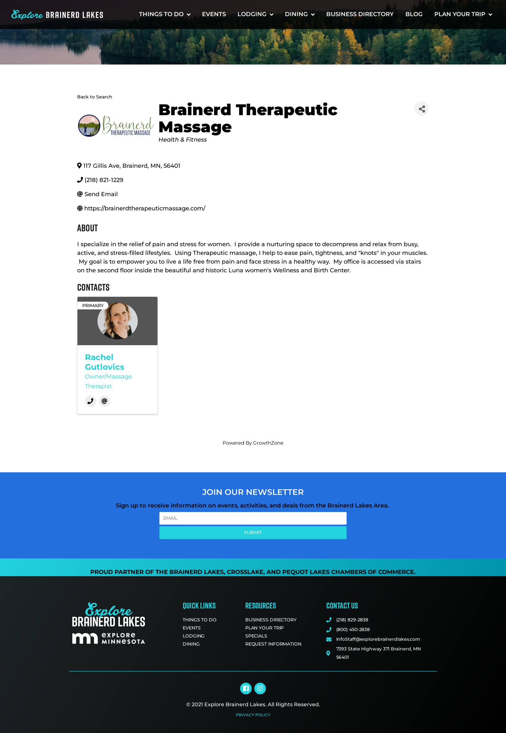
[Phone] (90, 401)
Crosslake (245, 572)
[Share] (421, 108)
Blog (414, 14)
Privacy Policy (253, 714)
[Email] (104, 401)
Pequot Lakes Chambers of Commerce (348, 572)
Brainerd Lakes (196, 572)
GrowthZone (268, 443)
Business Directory (360, 14)
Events (214, 14)
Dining (300, 14)
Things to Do (164, 14)
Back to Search (94, 96)
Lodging (255, 14)
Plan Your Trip (463, 14)
